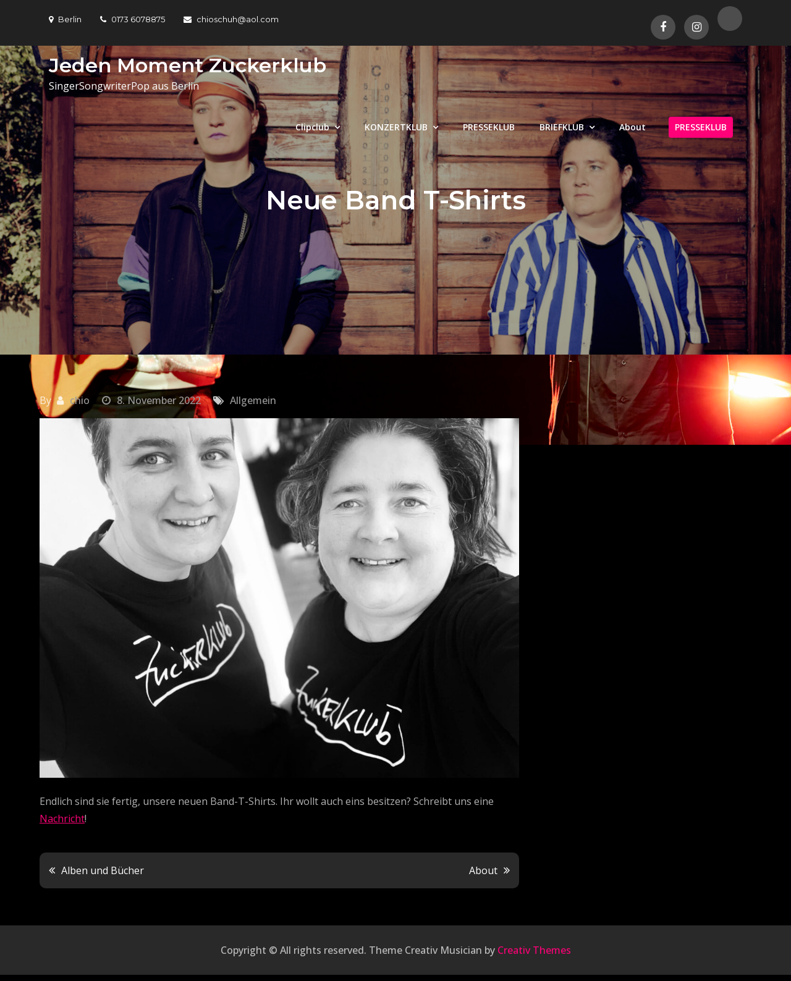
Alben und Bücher (102, 870)
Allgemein (253, 400)
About (632, 127)
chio (80, 400)
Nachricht (62, 818)
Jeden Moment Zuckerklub (187, 65)
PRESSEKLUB (489, 127)
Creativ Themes (534, 950)
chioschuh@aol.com (231, 19)
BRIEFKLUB (561, 127)
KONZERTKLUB (396, 127)
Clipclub (312, 127)
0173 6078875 (132, 19)
